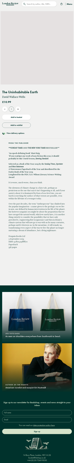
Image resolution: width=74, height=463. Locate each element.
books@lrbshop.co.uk (37, 457)
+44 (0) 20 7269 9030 (37, 460)
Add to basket (16, 117)
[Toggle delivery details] (37, 133)
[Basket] (61, 4)
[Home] (10, 4)
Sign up (37, 431)
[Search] (39, 4)
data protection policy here (44, 425)
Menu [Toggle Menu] (68, 4)
